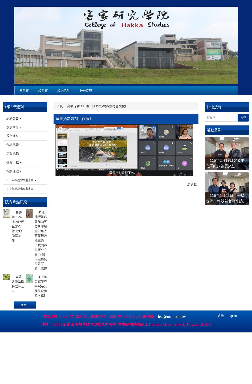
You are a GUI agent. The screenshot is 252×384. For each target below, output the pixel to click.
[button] (25, 118)
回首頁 (24, 90)
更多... (25, 305)
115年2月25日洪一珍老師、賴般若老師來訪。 (226, 192)
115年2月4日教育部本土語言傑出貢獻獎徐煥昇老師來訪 (225, 226)
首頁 (59, 106)
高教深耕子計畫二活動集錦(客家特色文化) (96, 106)
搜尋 (243, 117)
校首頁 (43, 90)
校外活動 (86, 90)
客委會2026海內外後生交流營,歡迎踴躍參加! (18, 226)
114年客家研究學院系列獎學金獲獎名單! (41, 286)
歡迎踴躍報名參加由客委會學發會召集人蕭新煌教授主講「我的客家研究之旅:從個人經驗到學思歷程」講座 (41, 240)
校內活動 (63, 90)
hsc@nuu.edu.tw (172, 327)
